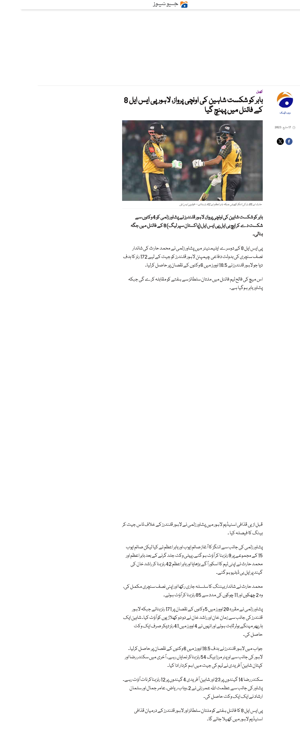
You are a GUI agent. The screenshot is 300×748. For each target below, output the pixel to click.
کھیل (239, 91)
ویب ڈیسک (264, 113)
